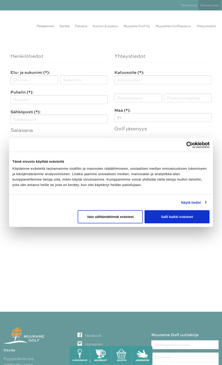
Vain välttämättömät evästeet (110, 217)
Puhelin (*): (22, 92)
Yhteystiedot (206, 26)
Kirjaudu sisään (209, 5)
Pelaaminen (45, 26)
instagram (90, 344)
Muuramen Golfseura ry (173, 26)
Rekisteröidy (189, 5)
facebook (89, 335)
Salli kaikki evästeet (177, 217)
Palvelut (81, 26)
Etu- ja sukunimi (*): (30, 72)
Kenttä (65, 26)
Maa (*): (122, 110)
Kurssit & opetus (105, 26)
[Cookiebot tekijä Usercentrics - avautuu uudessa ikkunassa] (190, 144)
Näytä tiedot (191, 202)
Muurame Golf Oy (136, 26)
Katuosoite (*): (129, 72)
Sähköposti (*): (25, 112)
